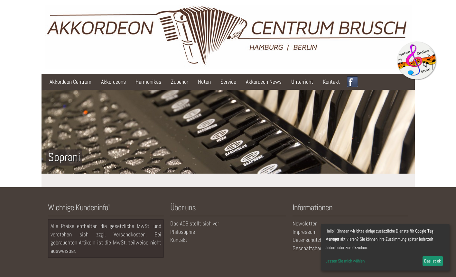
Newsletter (305, 223)
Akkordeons (113, 81)
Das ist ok (432, 261)
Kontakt (331, 81)
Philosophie (182, 231)
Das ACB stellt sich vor (194, 223)
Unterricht (302, 81)
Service (228, 81)
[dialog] (385, 247)
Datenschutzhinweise (316, 240)
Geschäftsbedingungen (317, 248)
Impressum (305, 231)
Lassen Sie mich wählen (345, 261)
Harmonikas (148, 81)
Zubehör (179, 81)
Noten (204, 81)
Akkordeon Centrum (70, 81)
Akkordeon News (264, 81)
